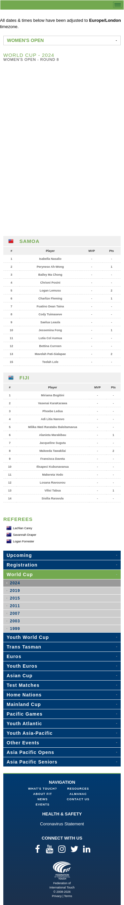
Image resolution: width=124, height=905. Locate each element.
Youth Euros (22, 666)
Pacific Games (25, 714)
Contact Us (78, 799)
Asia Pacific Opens (30, 752)
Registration (22, 565)
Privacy (57, 896)
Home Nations (24, 694)
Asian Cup (19, 675)
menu (117, 5)
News (42, 799)
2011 (15, 606)
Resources (78, 788)
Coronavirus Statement (62, 823)
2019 (15, 590)
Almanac (78, 794)
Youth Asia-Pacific (30, 733)
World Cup (20, 574)
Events (43, 804)
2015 (15, 598)
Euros (14, 656)
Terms (68, 896)
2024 (15, 583)
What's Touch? (42, 788)
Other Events (23, 742)
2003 (15, 621)
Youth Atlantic (24, 723)
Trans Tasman (24, 646)
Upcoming (19, 555)
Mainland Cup (24, 704)
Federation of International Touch (62, 870)
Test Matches (23, 685)
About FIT (42, 794)
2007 (15, 613)
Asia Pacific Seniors (32, 762)
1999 (15, 628)
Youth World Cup (28, 637)
